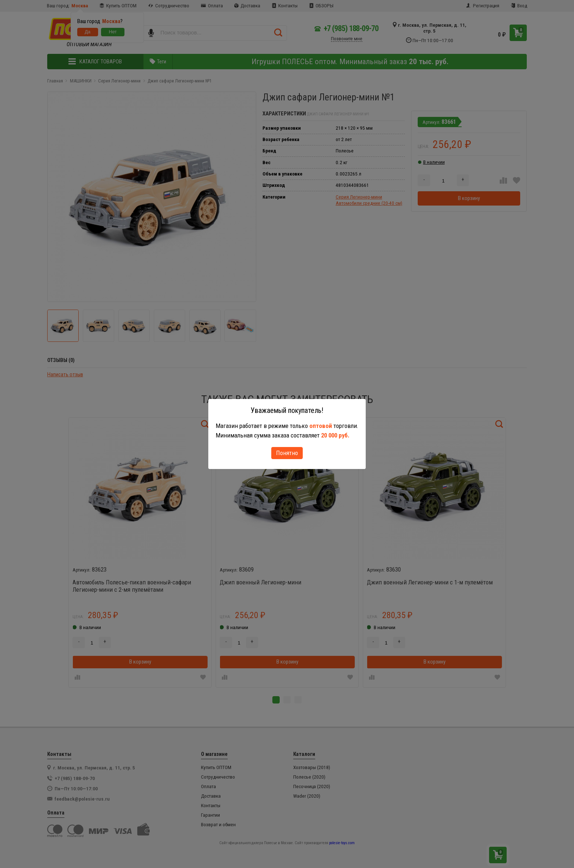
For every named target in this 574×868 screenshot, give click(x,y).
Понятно (287, 453)
